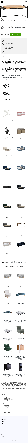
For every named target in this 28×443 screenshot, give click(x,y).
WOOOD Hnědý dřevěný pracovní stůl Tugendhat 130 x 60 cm (20, 233)
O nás (2, 434)
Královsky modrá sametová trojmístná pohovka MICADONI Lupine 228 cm (20, 252)
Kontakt (2, 436)
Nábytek (14, 262)
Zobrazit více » (3, 28)
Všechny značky (4, 419)
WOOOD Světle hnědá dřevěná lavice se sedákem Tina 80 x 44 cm (20, 138)
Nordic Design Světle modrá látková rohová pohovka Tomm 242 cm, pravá (7, 320)
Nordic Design (17, 27)
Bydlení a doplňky (10, 262)
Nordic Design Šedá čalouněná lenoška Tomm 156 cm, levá (7, 284)
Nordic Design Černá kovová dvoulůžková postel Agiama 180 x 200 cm (20, 320)
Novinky (2, 421)
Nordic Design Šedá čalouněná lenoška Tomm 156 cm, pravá (20, 284)
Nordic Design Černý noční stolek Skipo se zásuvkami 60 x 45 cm (7, 375)
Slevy (2, 423)
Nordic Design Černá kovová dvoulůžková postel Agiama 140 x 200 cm (7, 338)
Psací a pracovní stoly (19, 262)
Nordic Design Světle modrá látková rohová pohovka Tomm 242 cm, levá (20, 302)
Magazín (2, 426)
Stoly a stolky (24, 262)
